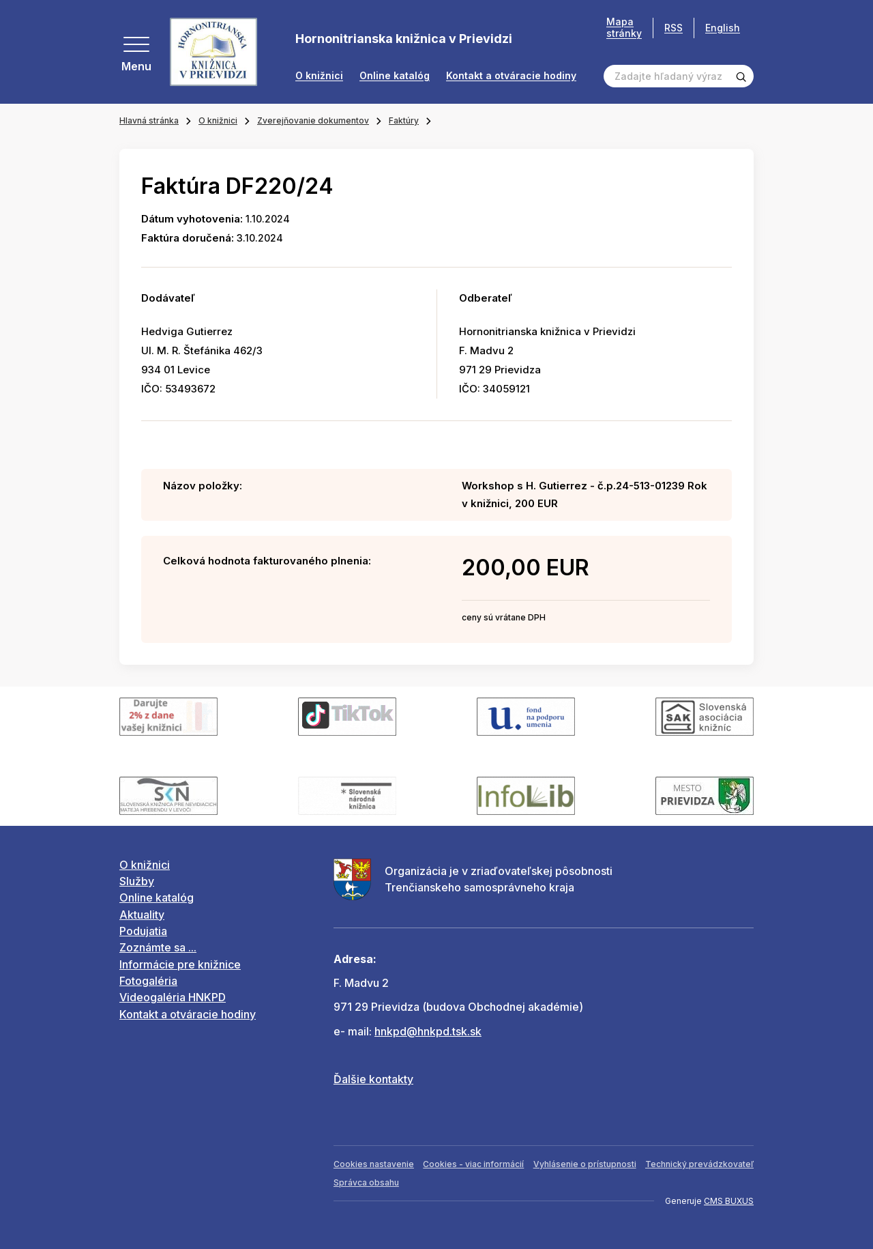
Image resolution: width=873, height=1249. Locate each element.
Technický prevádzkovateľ (699, 1164)
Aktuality (141, 914)
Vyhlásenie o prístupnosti (584, 1164)
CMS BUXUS (729, 1201)
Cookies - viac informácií (473, 1164)
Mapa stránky (624, 27)
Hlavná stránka (149, 120)
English (722, 27)
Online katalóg (394, 75)
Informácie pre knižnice (180, 964)
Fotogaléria (148, 981)
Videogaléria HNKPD (172, 997)
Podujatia (143, 931)
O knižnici (319, 75)
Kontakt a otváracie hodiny (511, 75)
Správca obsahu (366, 1182)
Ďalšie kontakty (373, 1079)
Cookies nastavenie (374, 1164)
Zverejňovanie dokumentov (313, 120)
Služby (136, 881)
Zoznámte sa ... (157, 947)
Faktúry (404, 120)
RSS (673, 27)
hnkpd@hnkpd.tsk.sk (428, 1031)
